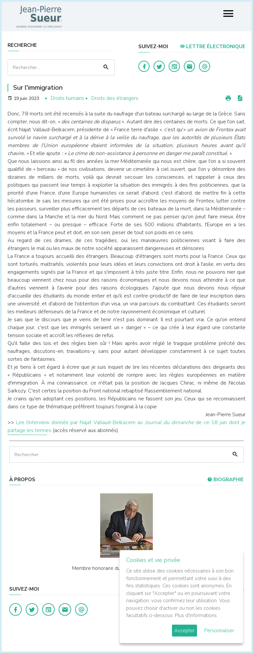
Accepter (184, 630)
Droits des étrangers (114, 98)
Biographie (225, 479)
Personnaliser (219, 630)
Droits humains (67, 98)
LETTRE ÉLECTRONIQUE (212, 46)
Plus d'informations (196, 615)
